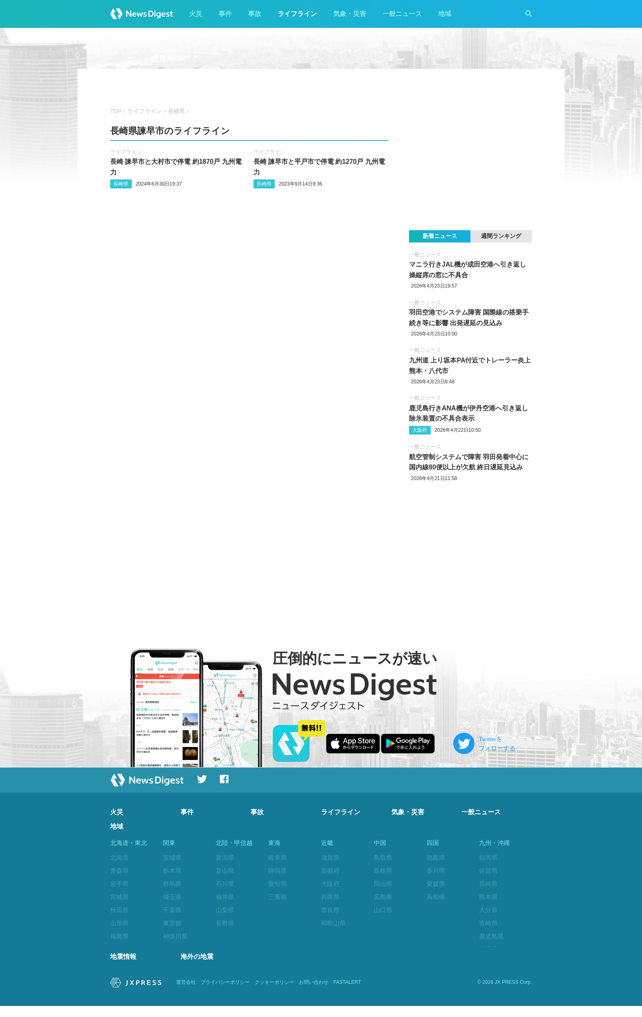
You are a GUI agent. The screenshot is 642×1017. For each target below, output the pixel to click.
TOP (116, 111)
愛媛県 (436, 883)
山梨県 (225, 909)
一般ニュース (402, 13)
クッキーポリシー (274, 993)
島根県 (383, 870)
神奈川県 (175, 936)
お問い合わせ (313, 993)
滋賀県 (330, 857)
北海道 (119, 857)
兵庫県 (330, 896)
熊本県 (488, 896)
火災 (195, 13)
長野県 (225, 923)
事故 (254, 13)
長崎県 (176, 111)
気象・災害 (349, 13)
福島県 (119, 936)
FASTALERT (347, 993)
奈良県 (330, 909)
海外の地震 (197, 967)
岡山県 (383, 883)
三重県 (277, 896)
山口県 (383, 909)
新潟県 (225, 857)
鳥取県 (383, 857)
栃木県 (172, 870)
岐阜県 (277, 857)
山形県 (119, 923)
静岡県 (277, 870)
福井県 (225, 896)
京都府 (330, 870)
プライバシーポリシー (225, 993)
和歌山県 (333, 923)
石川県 (225, 883)
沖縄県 (488, 948)
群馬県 (172, 883)
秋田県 (119, 909)
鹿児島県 (491, 936)
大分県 (488, 909)
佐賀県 (488, 870)
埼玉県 (172, 896)
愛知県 (277, 883)
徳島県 (436, 857)
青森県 (119, 870)
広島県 (383, 896)
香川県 (436, 870)
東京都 (172, 923)
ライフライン (297, 13)
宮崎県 (488, 923)
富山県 (225, 870)
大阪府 (419, 430)
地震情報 (123, 967)
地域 (444, 13)
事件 (225, 13)
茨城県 (172, 857)
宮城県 (119, 896)
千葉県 (172, 909)
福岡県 (488, 857)
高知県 (436, 896)
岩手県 (119, 883)
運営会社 (186, 993)
